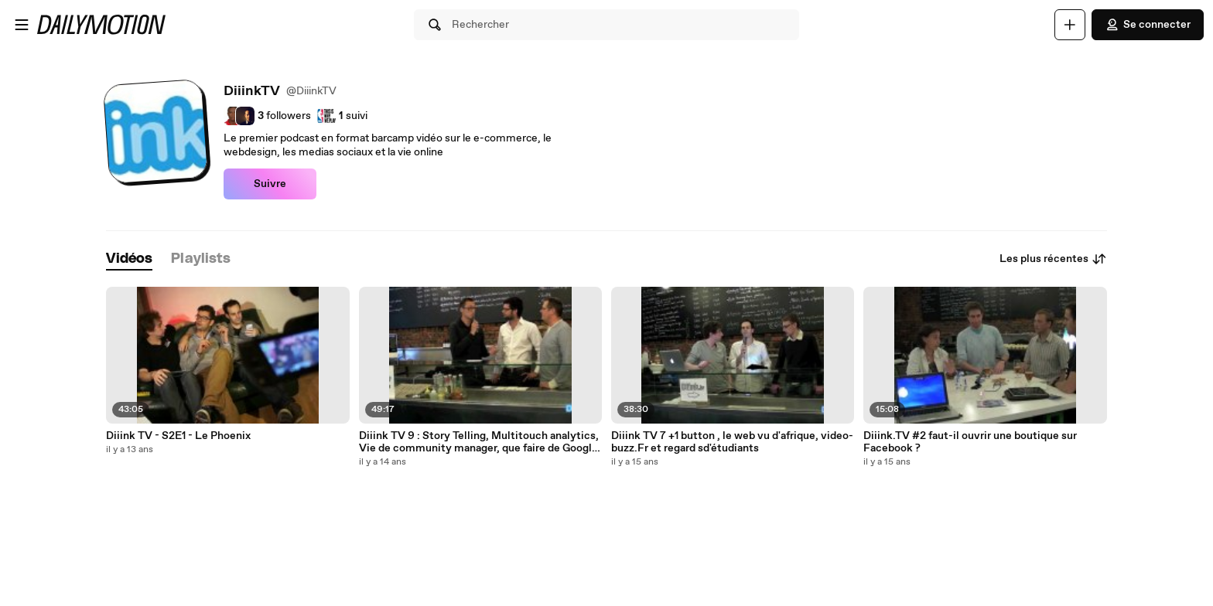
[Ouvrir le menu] (21, 24)
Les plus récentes (1053, 259)
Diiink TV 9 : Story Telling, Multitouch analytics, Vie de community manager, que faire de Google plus (479, 442)
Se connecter (1148, 24)
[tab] (129, 259)
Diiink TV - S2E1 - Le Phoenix (178, 436)
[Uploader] (1069, 24)
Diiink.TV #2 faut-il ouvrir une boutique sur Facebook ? (970, 442)
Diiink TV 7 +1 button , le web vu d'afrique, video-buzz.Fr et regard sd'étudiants (732, 442)
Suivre (270, 184)
